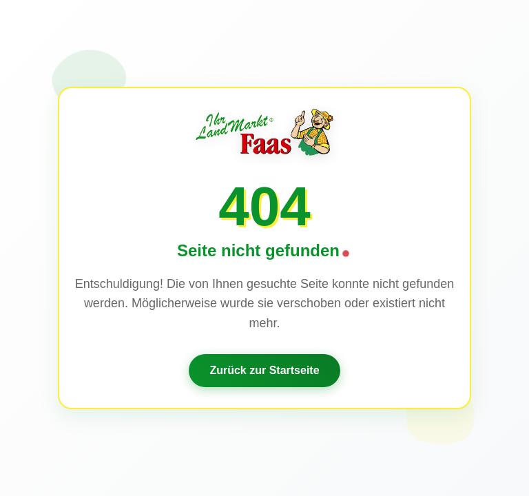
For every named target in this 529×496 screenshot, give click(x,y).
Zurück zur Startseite (264, 370)
